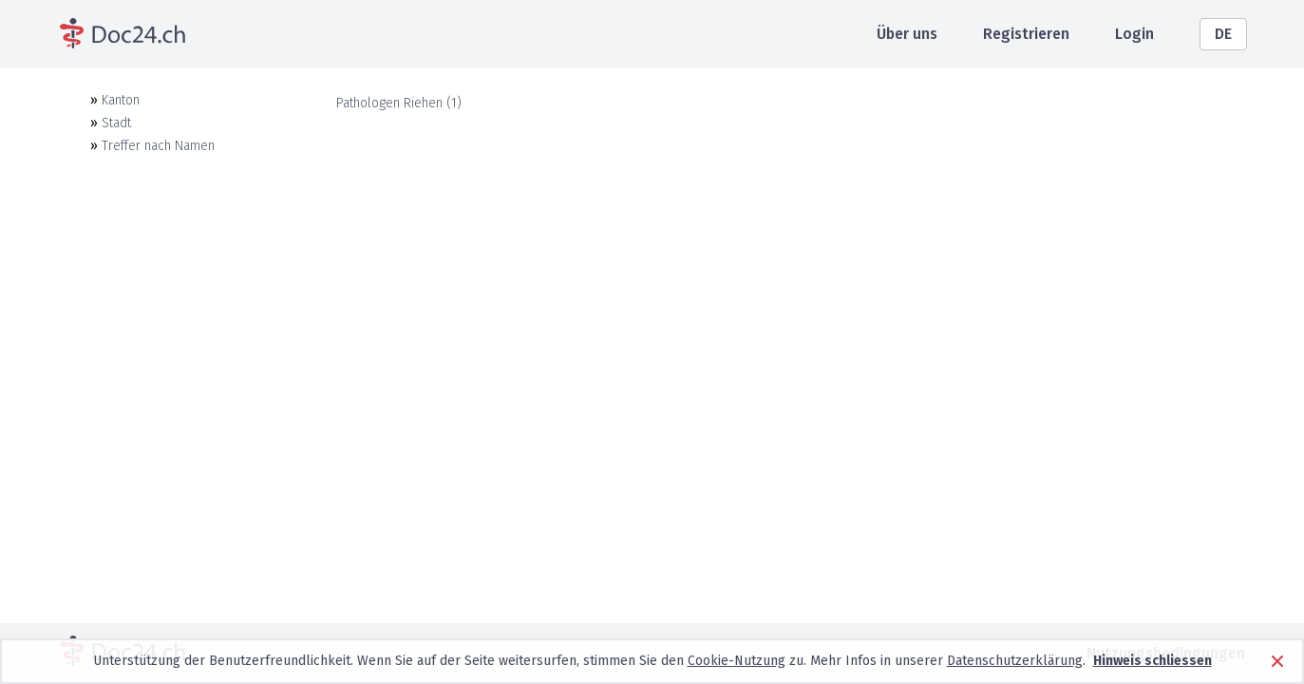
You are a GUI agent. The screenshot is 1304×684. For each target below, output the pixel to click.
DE (1223, 34)
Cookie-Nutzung (736, 661)
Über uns (907, 34)
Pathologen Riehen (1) (399, 103)
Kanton (121, 100)
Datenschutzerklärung (1015, 661)
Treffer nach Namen (158, 146)
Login (1134, 34)
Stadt (116, 123)
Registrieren (1026, 34)
